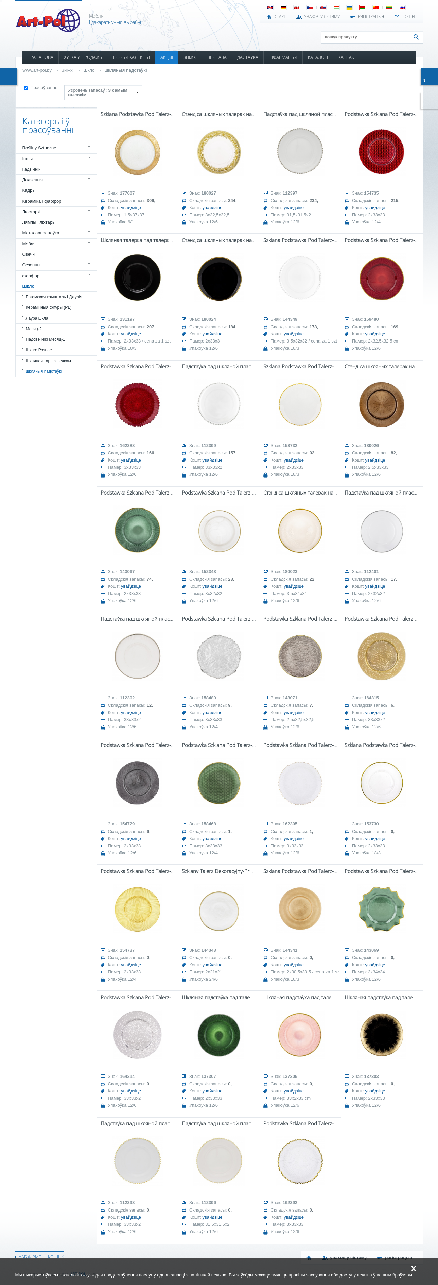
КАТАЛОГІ (318, 57)
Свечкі (28, 254)
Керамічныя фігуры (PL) (49, 307)
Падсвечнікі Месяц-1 (45, 339)
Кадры (29, 190)
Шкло (88, 70)
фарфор (31, 275)
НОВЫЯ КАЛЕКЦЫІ (131, 57)
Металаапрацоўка (40, 232)
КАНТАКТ (347, 57)
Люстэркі (31, 211)
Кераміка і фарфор (42, 201)
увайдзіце (131, 207)
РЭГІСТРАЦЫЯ (371, 16)
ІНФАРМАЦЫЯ (283, 57)
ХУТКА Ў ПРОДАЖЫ (83, 57)
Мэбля (29, 243)
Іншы (27, 158)
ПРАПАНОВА (40, 57)
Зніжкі (67, 70)
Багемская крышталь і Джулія (54, 297)
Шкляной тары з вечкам (48, 360)
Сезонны (31, 264)
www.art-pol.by (37, 70)
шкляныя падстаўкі (125, 70)
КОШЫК (410, 16)
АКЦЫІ (166, 57)
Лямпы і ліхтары (39, 222)
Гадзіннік (31, 169)
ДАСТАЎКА (247, 57)
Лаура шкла (37, 318)
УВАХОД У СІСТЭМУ (322, 16)
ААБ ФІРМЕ (30, 1257)
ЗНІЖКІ (190, 57)
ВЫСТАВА (217, 57)
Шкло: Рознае (39, 350)
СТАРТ (280, 16)
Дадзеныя (32, 179)
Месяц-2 (34, 329)
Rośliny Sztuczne (39, 147)
